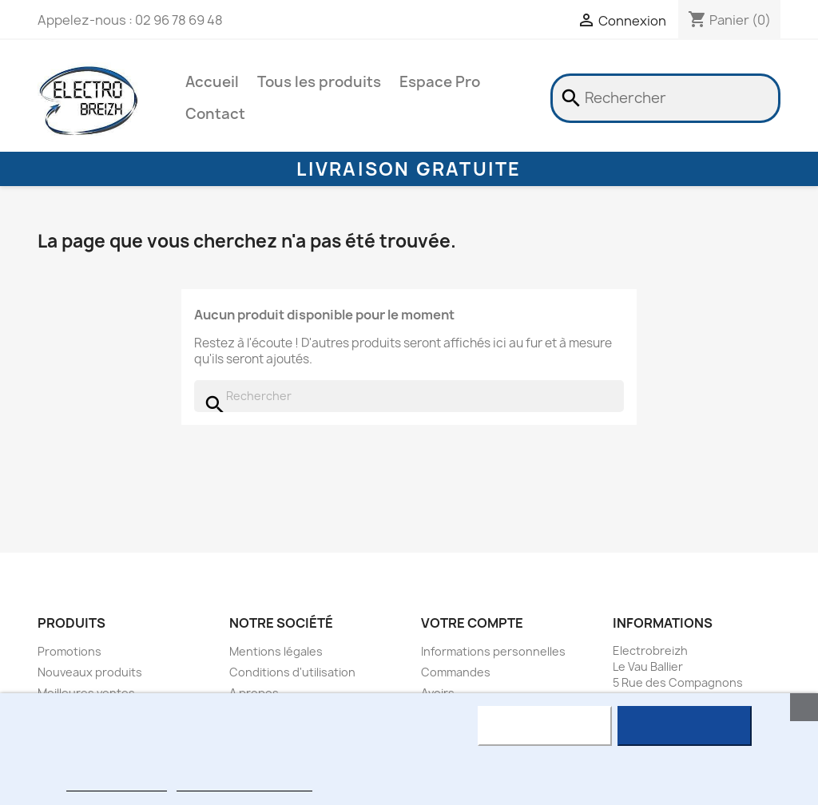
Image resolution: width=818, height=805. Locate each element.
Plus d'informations (116, 784)
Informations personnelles (493, 651)
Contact (215, 114)
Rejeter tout (544, 726)
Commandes (455, 672)
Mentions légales (276, 651)
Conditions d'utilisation (292, 672)
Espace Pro (439, 82)
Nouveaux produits (90, 672)
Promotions (69, 651)
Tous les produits (319, 82)
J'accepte (684, 726)
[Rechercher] (665, 98)
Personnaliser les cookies (244, 784)
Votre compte (472, 623)
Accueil (212, 82)
